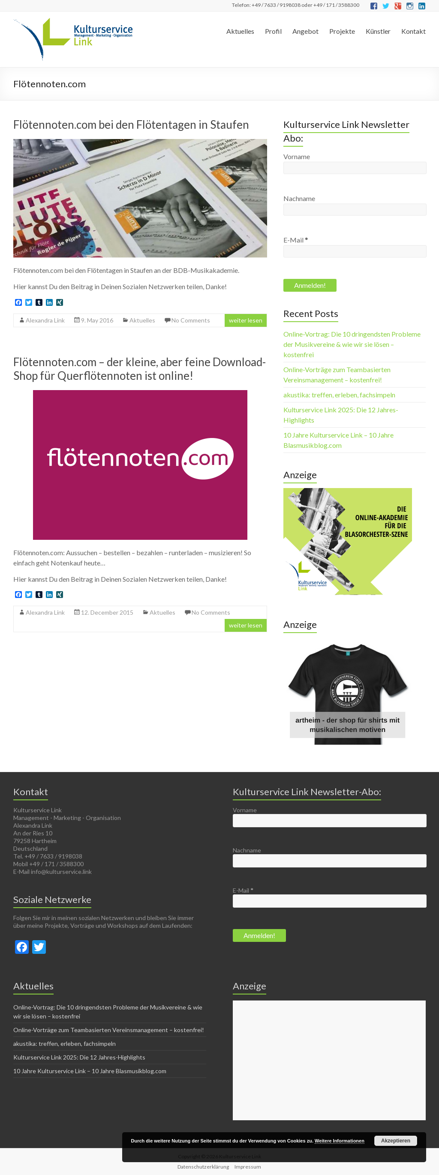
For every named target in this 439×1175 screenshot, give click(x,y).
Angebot (305, 31)
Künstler (378, 31)
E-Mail (295, 240)
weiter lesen (245, 320)
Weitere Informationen (339, 1140)
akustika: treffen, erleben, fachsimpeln (339, 395)
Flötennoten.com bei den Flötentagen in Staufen (131, 124)
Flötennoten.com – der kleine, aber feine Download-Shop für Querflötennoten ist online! (139, 368)
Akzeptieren (395, 1141)
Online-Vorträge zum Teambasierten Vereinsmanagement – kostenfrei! (108, 1029)
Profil (273, 31)
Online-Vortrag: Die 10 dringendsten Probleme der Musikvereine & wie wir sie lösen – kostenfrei (352, 344)
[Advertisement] (329, 1060)
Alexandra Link (45, 320)
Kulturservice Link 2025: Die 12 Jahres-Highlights (79, 1057)
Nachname (299, 198)
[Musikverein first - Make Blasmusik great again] (347, 642)
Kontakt (413, 31)
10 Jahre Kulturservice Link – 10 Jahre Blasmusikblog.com (89, 1070)
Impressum (248, 1166)
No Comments (190, 320)
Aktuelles (240, 31)
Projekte (342, 31)
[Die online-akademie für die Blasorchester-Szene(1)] (347, 492)
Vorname (296, 156)
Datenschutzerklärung (203, 1166)
